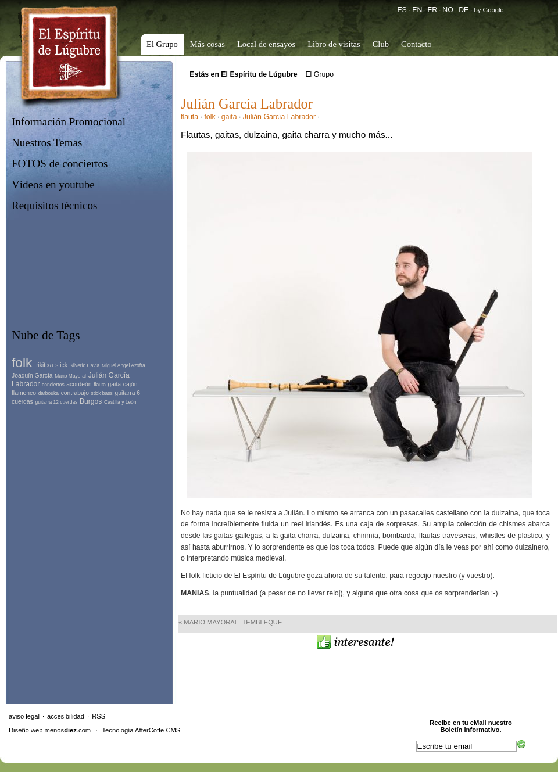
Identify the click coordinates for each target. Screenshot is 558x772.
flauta (189, 117)
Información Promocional (69, 122)
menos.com (68, 730)
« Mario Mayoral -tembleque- (231, 622)
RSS (98, 716)
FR (432, 10)
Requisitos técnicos (54, 205)
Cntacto (416, 44)
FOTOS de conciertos (60, 163)
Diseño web (25, 730)
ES (401, 10)
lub (381, 44)
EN (417, 10)
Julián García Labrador (279, 117)
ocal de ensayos (266, 44)
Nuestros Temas (47, 143)
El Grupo (319, 74)
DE (463, 10)
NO (447, 10)
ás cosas (207, 44)
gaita (229, 117)
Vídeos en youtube (53, 184)
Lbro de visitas (333, 44)
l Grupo (162, 44)
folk (209, 117)
